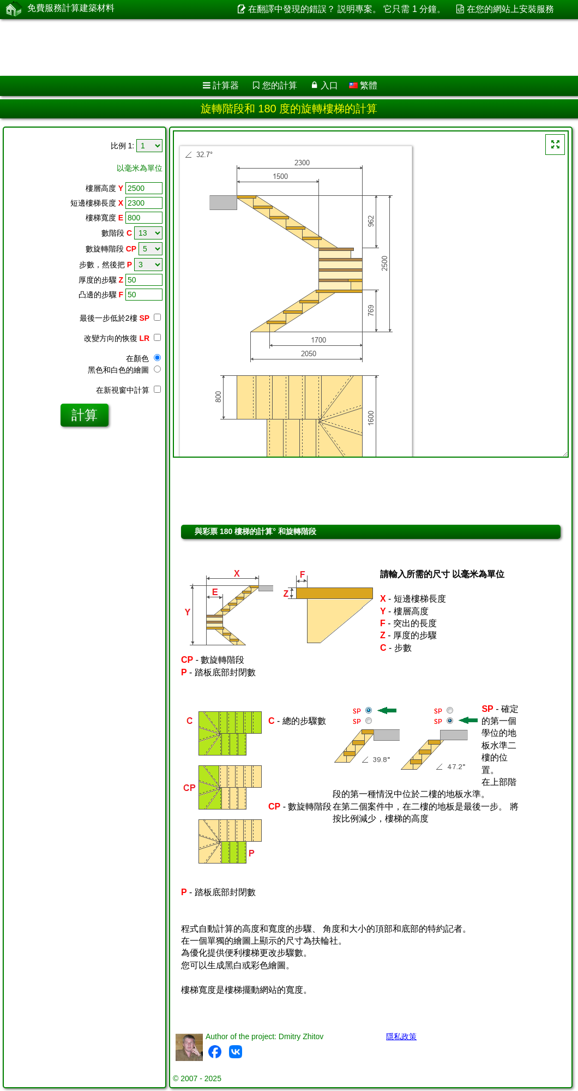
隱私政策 (401, 1036)
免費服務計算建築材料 (71, 9)
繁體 (363, 85)
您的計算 (279, 85)
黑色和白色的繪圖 (124, 369)
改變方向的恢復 (122, 338)
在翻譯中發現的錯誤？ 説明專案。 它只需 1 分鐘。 (347, 9)
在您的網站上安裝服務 (510, 9)
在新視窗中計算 (128, 390)
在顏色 (143, 358)
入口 (329, 85)
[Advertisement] (278, 47)
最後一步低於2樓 (120, 318)
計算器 (226, 85)
